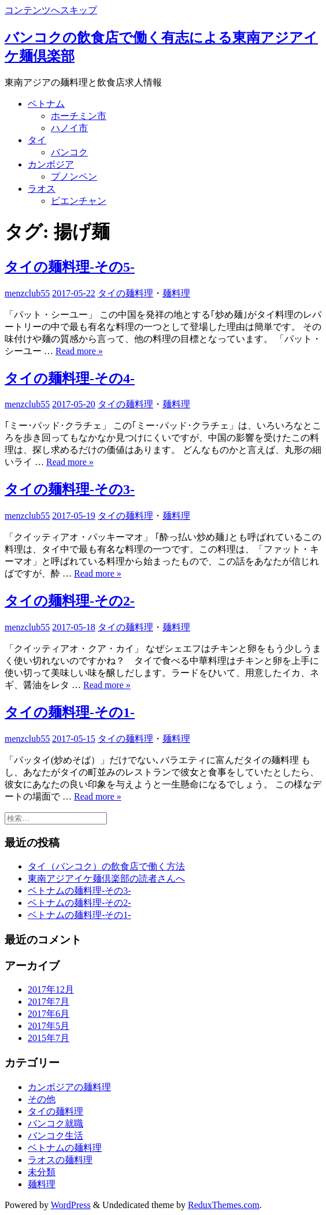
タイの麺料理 (125, 293)
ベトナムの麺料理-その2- (79, 903)
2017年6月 (48, 1014)
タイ (37, 140)
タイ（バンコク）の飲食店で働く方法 (106, 866)
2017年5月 (48, 1026)
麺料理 (176, 293)
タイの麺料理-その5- (70, 266)
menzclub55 (27, 293)
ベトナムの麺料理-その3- (79, 891)
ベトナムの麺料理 (65, 1148)
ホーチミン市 (78, 116)
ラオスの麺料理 (60, 1160)
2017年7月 (48, 1001)
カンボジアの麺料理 (69, 1087)
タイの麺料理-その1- (70, 712)
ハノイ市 (69, 128)
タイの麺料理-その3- (70, 489)
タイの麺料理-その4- (70, 378)
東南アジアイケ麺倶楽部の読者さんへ (106, 878)
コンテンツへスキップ (51, 10)
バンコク (69, 152)
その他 (41, 1099)
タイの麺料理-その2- (70, 600)
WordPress (71, 1205)
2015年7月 (48, 1038)
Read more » (79, 351)
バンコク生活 (55, 1135)
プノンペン (74, 176)
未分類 (41, 1172)
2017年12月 (51, 989)
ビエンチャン (78, 201)
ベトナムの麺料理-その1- (79, 915)
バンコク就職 (55, 1123)
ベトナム (46, 104)
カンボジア (51, 164)
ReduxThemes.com (224, 1205)
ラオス (41, 189)
